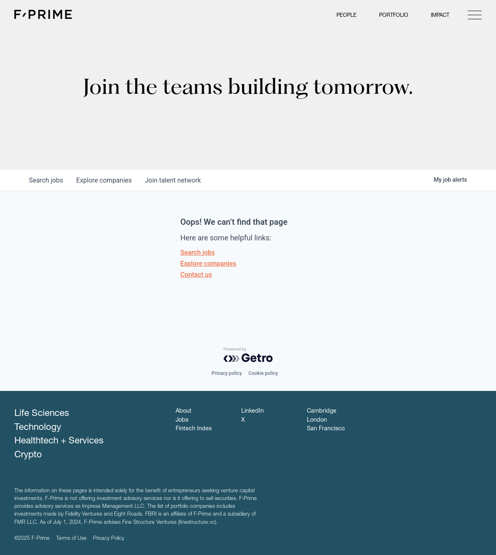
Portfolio (393, 15)
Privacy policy (226, 373)
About (184, 411)
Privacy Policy (108, 538)
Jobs (182, 420)
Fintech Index (194, 429)
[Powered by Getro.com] (248, 354)
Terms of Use (71, 538)
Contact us (196, 275)
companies (104, 180)
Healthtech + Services (58, 441)
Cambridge (321, 411)
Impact (440, 15)
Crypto (28, 455)
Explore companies (208, 263)
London (317, 420)
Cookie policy (263, 373)
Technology (37, 427)
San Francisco (326, 429)
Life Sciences (41, 413)
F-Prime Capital (43, 14)
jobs (46, 180)
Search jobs (198, 252)
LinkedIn (252, 411)
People (346, 15)
